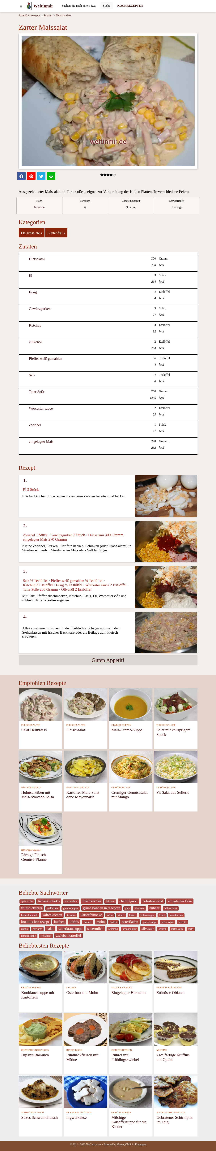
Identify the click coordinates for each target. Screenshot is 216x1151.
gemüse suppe (70, 908)
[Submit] (107, 5)
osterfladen (130, 922)
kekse (110, 915)
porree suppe (150, 922)
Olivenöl (35, 342)
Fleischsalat (75, 730)
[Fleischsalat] (85, 704)
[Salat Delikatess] (40, 704)
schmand (113, 929)
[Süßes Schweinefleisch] (40, 1091)
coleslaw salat (152, 901)
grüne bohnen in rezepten (101, 908)
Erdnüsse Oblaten (170, 992)
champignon (129, 901)
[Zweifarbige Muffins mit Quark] (175, 1029)
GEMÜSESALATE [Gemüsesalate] (120, 787)
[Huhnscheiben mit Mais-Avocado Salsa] (40, 766)
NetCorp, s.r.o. (93, 1144)
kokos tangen (148, 915)
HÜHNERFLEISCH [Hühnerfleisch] (31, 787)
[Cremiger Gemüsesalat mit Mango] (130, 766)
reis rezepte (168, 922)
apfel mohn (27, 901)
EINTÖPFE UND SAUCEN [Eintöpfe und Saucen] (35, 1050)
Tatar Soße (36, 392)
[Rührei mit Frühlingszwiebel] (130, 1029)
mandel (87, 922)
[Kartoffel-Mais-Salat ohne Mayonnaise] (85, 766)
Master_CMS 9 (125, 1144)
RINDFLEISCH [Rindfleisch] (74, 1050)
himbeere (139, 908)
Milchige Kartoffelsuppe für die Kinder (128, 1122)
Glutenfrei (56, 232)
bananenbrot (71, 901)
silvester (148, 929)
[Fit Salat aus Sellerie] (175, 766)
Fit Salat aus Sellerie (172, 792)
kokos (132, 915)
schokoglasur (130, 929)
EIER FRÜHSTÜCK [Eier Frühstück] (121, 1050)
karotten (71, 915)
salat (50, 929)
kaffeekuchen (52, 915)
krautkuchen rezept (35, 922)
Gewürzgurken (40, 309)
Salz (32, 375)
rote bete (37, 929)
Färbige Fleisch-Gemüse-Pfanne (34, 857)
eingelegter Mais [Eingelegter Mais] (41, 442)
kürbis (74, 922)
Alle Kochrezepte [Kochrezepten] (29, 15)
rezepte (182, 922)
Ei (30, 275)
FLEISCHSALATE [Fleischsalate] (30, 725)
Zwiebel (35, 425)
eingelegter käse (180, 901)
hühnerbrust (170, 908)
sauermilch (95, 929)
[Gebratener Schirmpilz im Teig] (175, 1091)
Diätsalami (37, 259)
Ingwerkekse (76, 1117)
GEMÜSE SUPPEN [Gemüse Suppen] (121, 725)
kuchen (59, 922)
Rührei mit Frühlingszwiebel (125, 1057)
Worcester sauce (41, 408)
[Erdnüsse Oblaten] (175, 966)
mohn (100, 922)
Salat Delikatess (34, 730)
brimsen (110, 901)
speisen (162, 929)
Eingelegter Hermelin (128, 992)
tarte (190, 929)
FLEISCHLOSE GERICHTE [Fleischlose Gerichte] (170, 1112)
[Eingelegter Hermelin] (130, 966)
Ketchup (35, 325)
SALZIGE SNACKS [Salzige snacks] (121, 987)
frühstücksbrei (31, 908)
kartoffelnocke (91, 915)
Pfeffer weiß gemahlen (45, 359)
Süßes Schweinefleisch (39, 1117)
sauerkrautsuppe (71, 929)
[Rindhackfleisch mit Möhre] (85, 1029)
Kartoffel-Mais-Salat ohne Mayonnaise (82, 794)
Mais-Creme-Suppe (126, 730)
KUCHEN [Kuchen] (71, 987)
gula (127, 908)
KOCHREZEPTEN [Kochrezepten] (130, 5)
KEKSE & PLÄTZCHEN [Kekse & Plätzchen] (169, 987)
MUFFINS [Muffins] (161, 1050)
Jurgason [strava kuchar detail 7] (39, 207)
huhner (154, 908)
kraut (162, 915)
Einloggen (140, 1144)
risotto (24, 929)
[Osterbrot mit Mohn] (85, 966)
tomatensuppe (28, 935)
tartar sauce (177, 929)
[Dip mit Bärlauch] (40, 1029)
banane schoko (49, 901)
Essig (33, 292)
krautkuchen (176, 915)
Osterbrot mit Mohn (82, 992)
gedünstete (52, 908)
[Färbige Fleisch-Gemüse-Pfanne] (40, 829)
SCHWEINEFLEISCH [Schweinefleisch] (32, 1112)
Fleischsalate (63, 15)
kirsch (121, 915)
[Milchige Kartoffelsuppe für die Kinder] (130, 1091)
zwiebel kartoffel (68, 935)
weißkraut (46, 935)
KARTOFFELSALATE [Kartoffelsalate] (77, 787)
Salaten (47, 15)
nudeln (113, 922)
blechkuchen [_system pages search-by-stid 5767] (92, 901)
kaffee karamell (29, 915)
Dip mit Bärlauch (35, 1055)
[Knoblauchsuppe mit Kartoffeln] (40, 966)
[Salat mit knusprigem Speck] (175, 704)
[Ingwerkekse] (85, 1091)
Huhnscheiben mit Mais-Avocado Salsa (37, 794)
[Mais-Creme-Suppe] (130, 704)
